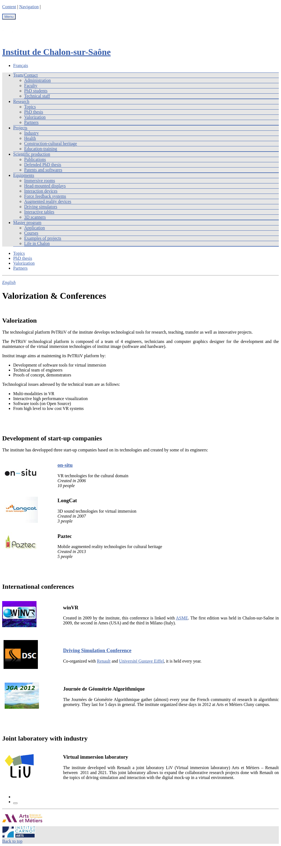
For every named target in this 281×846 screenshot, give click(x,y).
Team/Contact (25, 75)
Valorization (35, 117)
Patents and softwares (43, 169)
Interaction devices (40, 191)
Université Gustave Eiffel (141, 661)
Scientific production (31, 154)
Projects (20, 127)
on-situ (65, 465)
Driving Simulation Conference (97, 650)
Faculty (30, 85)
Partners (31, 122)
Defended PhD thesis (42, 164)
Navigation (29, 6)
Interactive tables (39, 212)
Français (20, 65)
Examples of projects (42, 238)
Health (30, 138)
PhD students (35, 90)
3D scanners (35, 217)
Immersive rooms (39, 180)
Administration (37, 80)
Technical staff (37, 96)
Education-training (40, 148)
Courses (31, 233)
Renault (104, 661)
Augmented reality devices (47, 201)
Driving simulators (40, 206)
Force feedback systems (45, 196)
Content (9, 6)
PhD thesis (33, 112)
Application (34, 227)
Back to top (12, 841)
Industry (31, 133)
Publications (35, 159)
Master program (27, 222)
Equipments (23, 175)
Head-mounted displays (45, 185)
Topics (30, 106)
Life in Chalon (37, 243)
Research (21, 101)
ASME (182, 618)
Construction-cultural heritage (50, 143)
